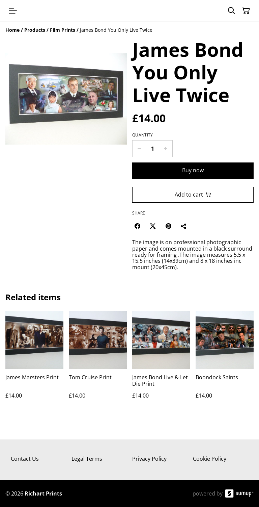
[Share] (184, 226)
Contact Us (25, 458)
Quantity (142, 135)
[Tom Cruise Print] (98, 361)
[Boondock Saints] (225, 361)
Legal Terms (86, 458)
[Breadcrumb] (129, 30)
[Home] (12, 30)
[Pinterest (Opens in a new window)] (168, 226)
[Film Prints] (62, 30)
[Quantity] (152, 148)
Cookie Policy (209, 458)
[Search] (231, 10)
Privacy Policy (149, 458)
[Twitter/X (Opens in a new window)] (153, 226)
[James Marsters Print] (34, 361)
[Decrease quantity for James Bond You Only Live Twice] (139, 148)
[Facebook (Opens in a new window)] (137, 226)
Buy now (193, 170)
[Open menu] (12, 10)
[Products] (34, 30)
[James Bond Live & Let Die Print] (161, 361)
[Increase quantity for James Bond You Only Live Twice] (166, 148)
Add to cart (193, 194)
